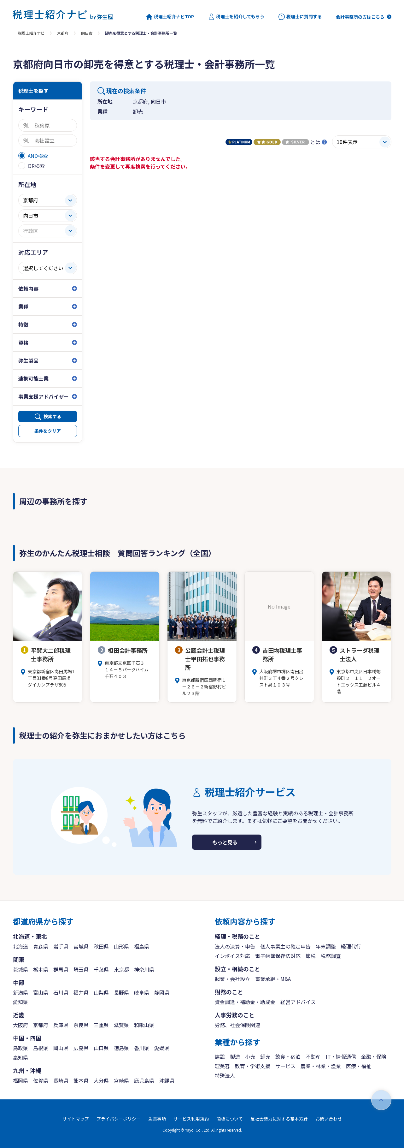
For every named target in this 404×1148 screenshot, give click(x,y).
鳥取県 (20, 1048)
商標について (229, 1118)
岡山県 (60, 1048)
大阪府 (20, 1025)
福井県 (81, 992)
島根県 (40, 1048)
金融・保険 (373, 1056)
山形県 (121, 946)
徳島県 (121, 1048)
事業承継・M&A (273, 979)
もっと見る (224, 842)
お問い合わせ (328, 1118)
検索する (52, 416)
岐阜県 (141, 992)
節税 (311, 956)
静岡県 (161, 992)
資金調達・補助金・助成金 (245, 1002)
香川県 (141, 1048)
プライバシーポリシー (119, 1118)
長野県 (121, 992)
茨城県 (20, 969)
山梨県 (101, 992)
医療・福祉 (358, 1066)
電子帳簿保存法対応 (278, 956)
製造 (235, 1056)
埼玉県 (81, 969)
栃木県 (40, 969)
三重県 (101, 1025)
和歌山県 (144, 1025)
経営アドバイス (298, 1002)
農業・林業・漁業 (321, 1066)
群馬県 (60, 969)
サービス (285, 1066)
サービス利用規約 (191, 1118)
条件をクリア (47, 431)
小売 (250, 1056)
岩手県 (60, 946)
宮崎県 (121, 1080)
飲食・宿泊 (288, 1056)
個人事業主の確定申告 (285, 946)
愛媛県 (161, 1048)
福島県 (141, 946)
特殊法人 (225, 1075)
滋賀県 (121, 1025)
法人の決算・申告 (235, 946)
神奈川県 (144, 969)
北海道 (20, 946)
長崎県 (60, 1080)
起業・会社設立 (232, 979)
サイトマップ (75, 1118)
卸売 (265, 1056)
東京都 (121, 969)
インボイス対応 (232, 956)
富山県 (40, 992)
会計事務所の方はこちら (360, 17)
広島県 (81, 1048)
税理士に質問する (300, 17)
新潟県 (20, 992)
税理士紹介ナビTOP (170, 17)
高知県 (20, 1057)
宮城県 (81, 946)
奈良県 (81, 1025)
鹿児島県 (144, 1080)
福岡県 (20, 1080)
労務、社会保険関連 (237, 1025)
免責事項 (157, 1118)
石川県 (60, 992)
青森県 (40, 946)
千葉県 (101, 969)
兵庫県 (60, 1025)
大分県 (101, 1080)
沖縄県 (166, 1080)
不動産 (313, 1056)
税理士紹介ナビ (31, 33)
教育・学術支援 (252, 1066)
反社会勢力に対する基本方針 (279, 1118)
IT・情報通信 (341, 1056)
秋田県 (101, 946)
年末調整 (326, 946)
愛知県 (20, 1002)
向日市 (86, 33)
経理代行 (351, 946)
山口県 (101, 1048)
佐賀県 (40, 1080)
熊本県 (81, 1080)
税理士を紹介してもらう (236, 17)
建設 (220, 1056)
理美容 (222, 1066)
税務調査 (331, 956)
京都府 (62, 33)
